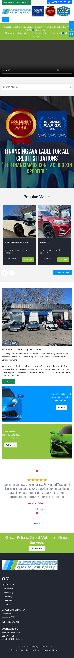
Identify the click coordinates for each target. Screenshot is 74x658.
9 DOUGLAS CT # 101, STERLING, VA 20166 (42, 33)
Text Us (8, 381)
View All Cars (63, 272)
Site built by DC (46, 646)
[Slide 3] (39, 524)
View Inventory (40, 30)
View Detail (10, 259)
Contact (7, 604)
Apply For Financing (16, 2)
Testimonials (9, 600)
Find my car (37, 548)
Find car (61, 407)
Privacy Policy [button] (32, 646)
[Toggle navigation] (5, 19)
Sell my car (11, 445)
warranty (8, 596)
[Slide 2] (37, 524)
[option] (19, 235)
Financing (8, 592)
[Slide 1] (35, 524)
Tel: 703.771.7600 (10, 622)
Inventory (8, 588)
